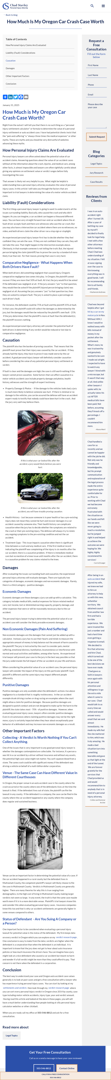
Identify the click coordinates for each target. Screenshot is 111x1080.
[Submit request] (96, 137)
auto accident (94, 579)
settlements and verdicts (15, 988)
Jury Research (96, 173)
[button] (92, 6)
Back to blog (11, 15)
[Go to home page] (20, 6)
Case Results (96, 182)
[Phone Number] (96, 85)
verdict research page (66, 937)
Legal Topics (12, 1035)
